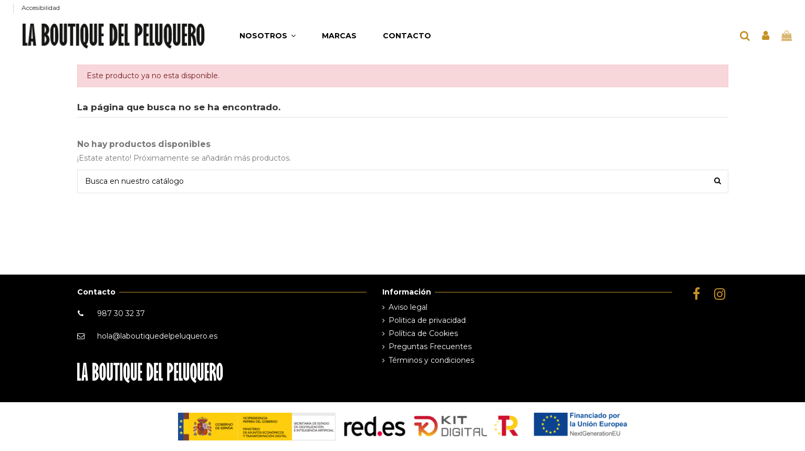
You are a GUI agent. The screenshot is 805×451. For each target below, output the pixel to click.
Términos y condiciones (431, 360)
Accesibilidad (41, 8)
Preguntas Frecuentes (430, 346)
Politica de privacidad (427, 320)
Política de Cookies (423, 333)
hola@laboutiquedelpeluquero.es (157, 336)
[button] (267, 35)
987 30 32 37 (121, 313)
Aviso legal (408, 307)
